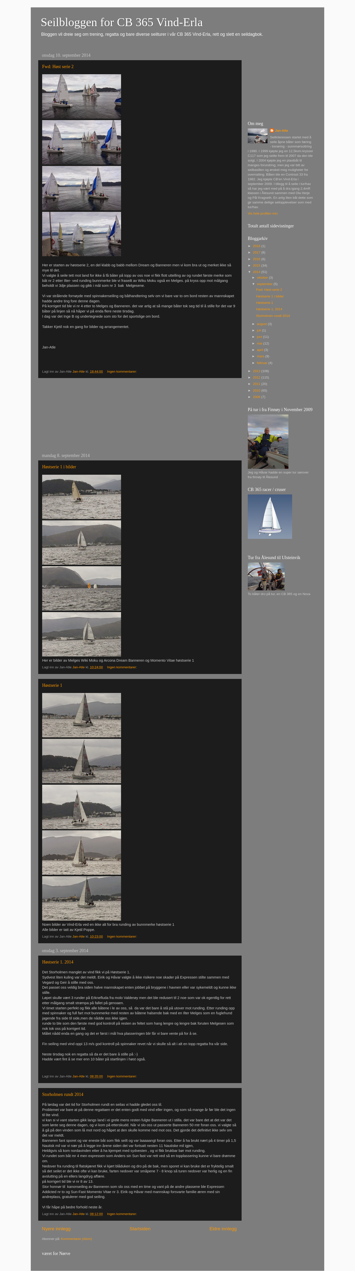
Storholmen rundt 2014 (62, 1094)
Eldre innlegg (223, 1228)
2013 (257, 371)
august (262, 324)
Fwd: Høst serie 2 (58, 66)
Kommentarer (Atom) (76, 1239)
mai (260, 343)
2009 (257, 397)
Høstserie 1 (52, 685)
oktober (263, 277)
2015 (257, 265)
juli (259, 330)
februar (262, 363)
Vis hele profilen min (263, 213)
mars (261, 356)
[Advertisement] (139, 415)
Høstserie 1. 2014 (57, 962)
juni (260, 337)
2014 (257, 272)
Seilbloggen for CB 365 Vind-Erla (122, 22)
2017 (257, 252)
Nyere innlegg (56, 1228)
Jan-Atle (281, 130)
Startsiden (140, 1228)
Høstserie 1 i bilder (59, 466)
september (265, 284)
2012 (257, 377)
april (260, 350)
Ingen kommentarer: (122, 371)
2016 (257, 259)
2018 (257, 246)
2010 (257, 390)
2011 (257, 384)
